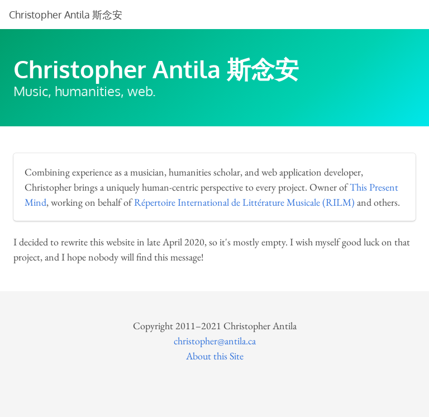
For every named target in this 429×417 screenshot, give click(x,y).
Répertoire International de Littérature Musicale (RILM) (244, 202)
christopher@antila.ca (215, 340)
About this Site (215, 355)
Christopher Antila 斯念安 (65, 14)
